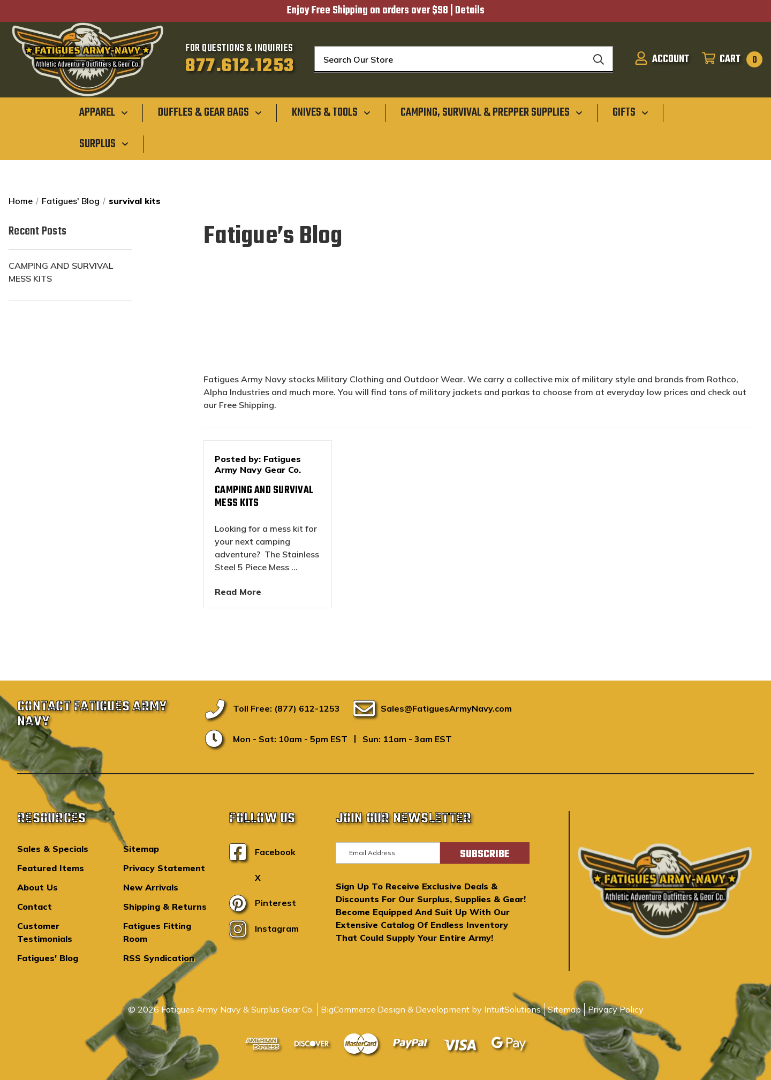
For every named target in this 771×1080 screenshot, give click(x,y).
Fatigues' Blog (47, 958)
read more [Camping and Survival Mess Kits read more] (238, 591)
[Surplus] (103, 143)
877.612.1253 (239, 66)
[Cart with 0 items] (729, 59)
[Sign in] (662, 59)
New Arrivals (150, 887)
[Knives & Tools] (331, 112)
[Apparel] (103, 112)
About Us (37, 887)
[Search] (599, 59)
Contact (34, 906)
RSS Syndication (158, 958)
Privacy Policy (616, 1009)
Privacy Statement (164, 868)
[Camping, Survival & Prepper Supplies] (492, 112)
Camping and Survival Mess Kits (61, 272)
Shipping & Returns (165, 906)
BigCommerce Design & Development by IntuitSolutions (431, 1009)
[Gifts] (630, 112)
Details (470, 11)
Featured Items (50, 868)
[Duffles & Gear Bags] (210, 112)
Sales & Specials (52, 848)
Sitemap (141, 848)
